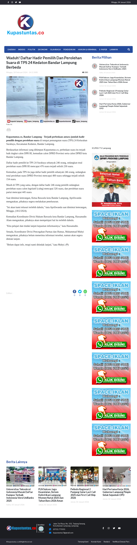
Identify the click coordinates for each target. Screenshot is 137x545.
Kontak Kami (96, 542)
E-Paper (103, 49)
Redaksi (107, 542)
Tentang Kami (83, 542)
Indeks (21, 49)
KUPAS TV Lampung (101, 148)
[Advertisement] (90, 24)
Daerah (12, 49)
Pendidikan (69, 49)
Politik (31, 49)
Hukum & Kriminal (87, 49)
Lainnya (114, 49)
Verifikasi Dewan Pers (121, 542)
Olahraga (55, 49)
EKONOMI (42, 49)
